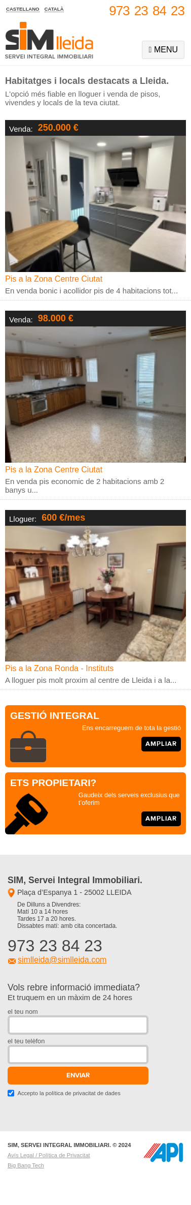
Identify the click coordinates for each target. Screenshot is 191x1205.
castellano (23, 9)
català (54, 9)
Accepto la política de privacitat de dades (68, 1093)
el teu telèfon (26, 1041)
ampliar (161, 744)
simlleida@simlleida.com (62, 959)
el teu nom (23, 1011)
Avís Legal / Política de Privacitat (49, 1155)
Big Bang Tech (26, 1165)
